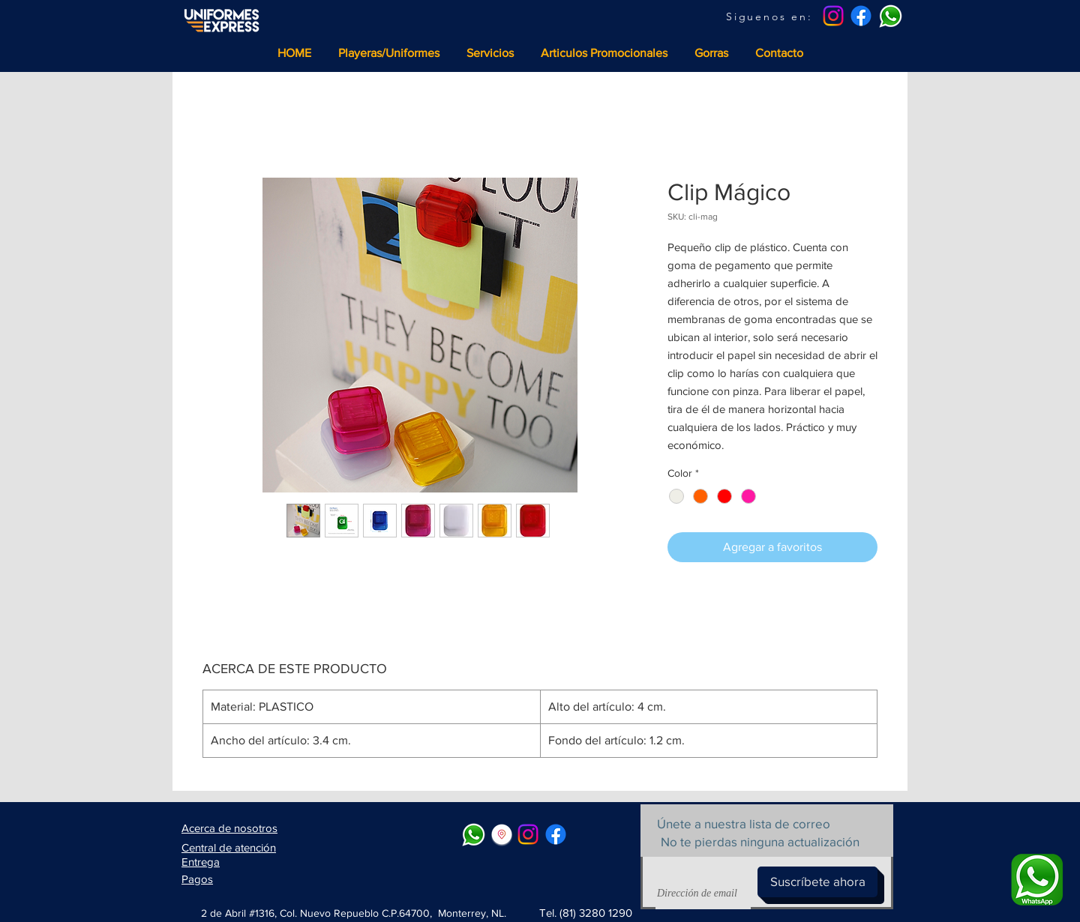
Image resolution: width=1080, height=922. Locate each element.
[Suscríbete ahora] (818, 882)
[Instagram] (833, 15)
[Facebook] (861, 15)
